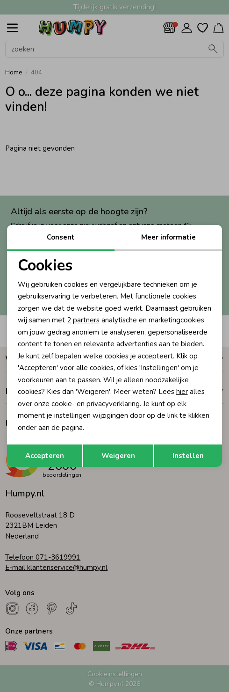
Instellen (188, 455)
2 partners (83, 320)
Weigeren (118, 455)
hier (182, 391)
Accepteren (44, 455)
